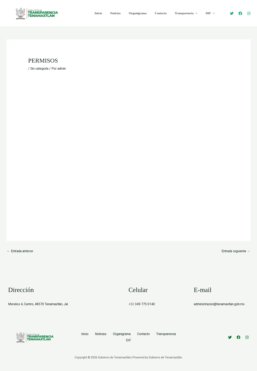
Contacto (153, 13)
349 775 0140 (145, 304)
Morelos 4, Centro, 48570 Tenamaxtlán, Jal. (38, 304)
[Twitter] (232, 13)
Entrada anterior (20, 251)
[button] (186, 13)
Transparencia (177, 13)
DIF (198, 13)
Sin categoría (39, 68)
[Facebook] (240, 13)
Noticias (112, 13)
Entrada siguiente (236, 251)
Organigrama (133, 13)
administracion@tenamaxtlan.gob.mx (219, 304)
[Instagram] (249, 13)
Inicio (97, 13)
